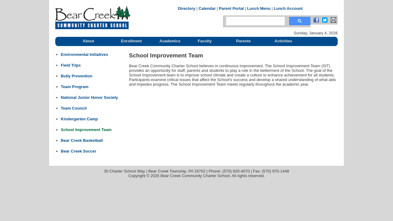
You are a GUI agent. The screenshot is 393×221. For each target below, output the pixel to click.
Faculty (205, 41)
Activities (283, 41)
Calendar (207, 8)
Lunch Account (288, 8)
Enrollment (131, 41)
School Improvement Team (86, 129)
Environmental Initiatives (84, 54)
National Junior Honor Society (89, 97)
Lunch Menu (259, 8)
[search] (255, 21)
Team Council (74, 108)
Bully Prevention (76, 76)
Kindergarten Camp (79, 119)
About (88, 41)
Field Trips (71, 65)
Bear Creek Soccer (78, 151)
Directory (186, 8)
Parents (243, 41)
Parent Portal (231, 8)
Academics (170, 41)
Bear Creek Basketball (82, 140)
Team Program (74, 86)
